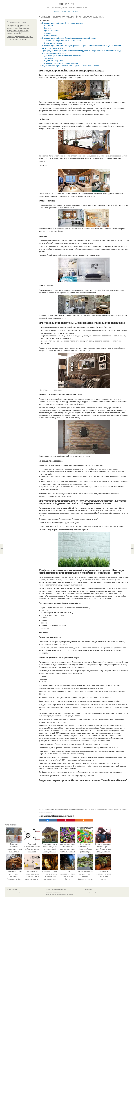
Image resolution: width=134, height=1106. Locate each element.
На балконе (48, 25)
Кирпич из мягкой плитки (71, 809)
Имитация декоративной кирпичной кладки (61, 63)
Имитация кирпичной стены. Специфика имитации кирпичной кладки (69, 38)
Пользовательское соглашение (58, 889)
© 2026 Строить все (12, 889)
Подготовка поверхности (53, 61)
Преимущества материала (54, 43)
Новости (66, 11)
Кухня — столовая (51, 30)
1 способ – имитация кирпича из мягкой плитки (62, 41)
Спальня (47, 33)
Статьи (75, 11)
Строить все (67, 4)
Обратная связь (88, 889)
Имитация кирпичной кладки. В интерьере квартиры (62, 23)
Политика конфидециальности (53, 892)
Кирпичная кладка (50, 809)
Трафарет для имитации (114, 809)
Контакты (48, 889)
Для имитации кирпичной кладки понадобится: (62, 56)
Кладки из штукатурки (84, 809)
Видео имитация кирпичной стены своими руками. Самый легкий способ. (70, 66)
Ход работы (48, 58)
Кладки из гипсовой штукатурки (99, 809)
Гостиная (47, 28)
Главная (56, 11)
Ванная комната (50, 36)
